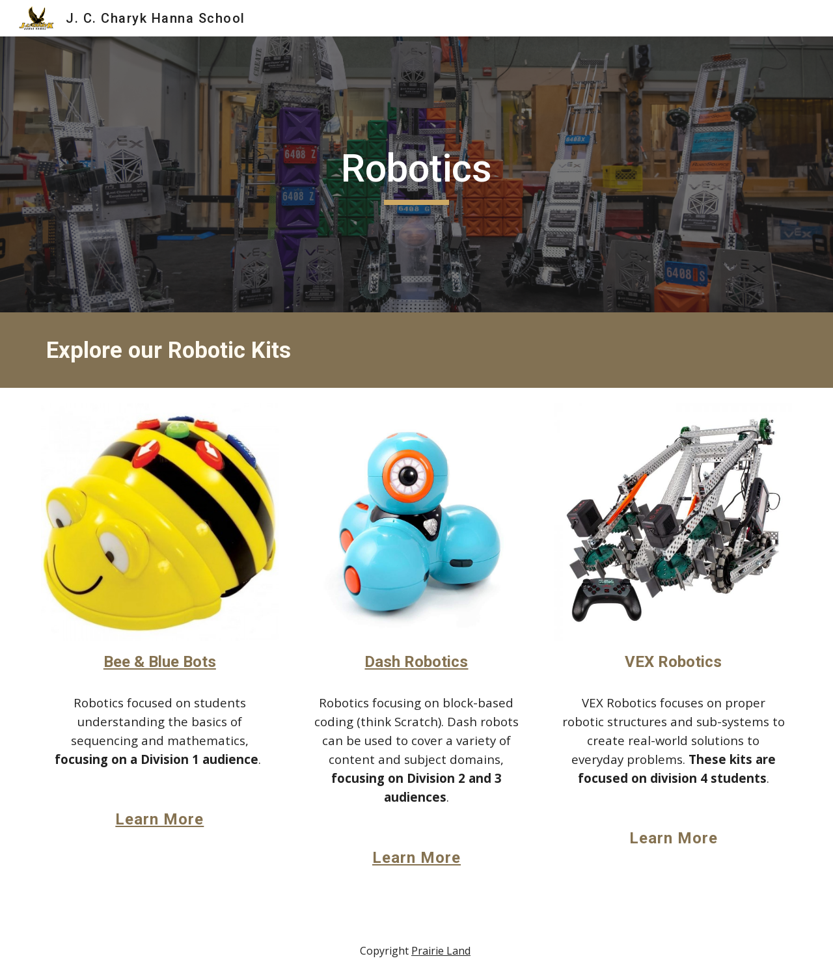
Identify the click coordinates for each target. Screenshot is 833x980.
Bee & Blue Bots (159, 662)
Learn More (159, 819)
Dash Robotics (416, 662)
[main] (416, 174)
